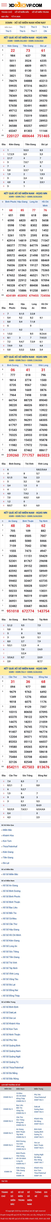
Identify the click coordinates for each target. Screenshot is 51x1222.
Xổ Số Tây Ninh (10, 968)
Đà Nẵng (37, 1121)
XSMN (10, 41)
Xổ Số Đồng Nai (10, 990)
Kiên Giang (13, 46)
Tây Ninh (43, 521)
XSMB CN (8, 1172)
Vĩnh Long (43, 365)
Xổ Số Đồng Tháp (11, 995)
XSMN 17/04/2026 (34, 360)
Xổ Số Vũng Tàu (10, 979)
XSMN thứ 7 (21, 1164)
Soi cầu (5, 17)
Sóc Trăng (28, 677)
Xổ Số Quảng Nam (12, 1051)
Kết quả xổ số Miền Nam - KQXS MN (25, 37)
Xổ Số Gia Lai (9, 1018)
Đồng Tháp (20, 1098)
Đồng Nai (43, 677)
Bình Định (38, 1129)
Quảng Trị (38, 1134)
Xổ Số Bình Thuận (11, 902)
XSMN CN (20, 1176)
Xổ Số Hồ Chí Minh (12, 935)
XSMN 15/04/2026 (34, 672)
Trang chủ (6, 12)
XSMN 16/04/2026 (34, 516)
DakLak (37, 1107)
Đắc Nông (38, 1160)
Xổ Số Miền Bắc (10, 874)
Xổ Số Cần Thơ (10, 924)
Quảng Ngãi (38, 1155)
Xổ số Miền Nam (7, 881)
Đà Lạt (43, 46)
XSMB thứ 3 (8, 1109)
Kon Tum (7, 841)
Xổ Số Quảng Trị (10, 1062)
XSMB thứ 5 (8, 1133)
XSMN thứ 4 (21, 1125)
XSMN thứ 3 (21, 1113)
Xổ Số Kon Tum (10, 1029)
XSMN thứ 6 (21, 1149)
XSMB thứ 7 (8, 1158)
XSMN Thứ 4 (21, 672)
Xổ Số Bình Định (10, 1007)
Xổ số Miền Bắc (7, 869)
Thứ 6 (22, 31)
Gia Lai (37, 1143)
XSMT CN (38, 1176)
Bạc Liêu (19, 1105)
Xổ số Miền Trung (8, 1002)
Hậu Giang (22, 201)
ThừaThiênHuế (10, 846)
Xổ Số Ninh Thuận (11, 1034)
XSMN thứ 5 (21, 1137)
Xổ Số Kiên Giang (11, 940)
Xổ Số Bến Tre (9, 913)
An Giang (12, 521)
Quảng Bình (38, 1132)
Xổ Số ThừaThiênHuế (13, 1067)
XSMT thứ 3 (38, 1112)
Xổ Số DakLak (9, 1012)
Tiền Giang (28, 46)
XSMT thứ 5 (38, 1137)
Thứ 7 (34, 31)
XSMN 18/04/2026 (34, 196)
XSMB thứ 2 (8, 1097)
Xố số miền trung (40, 12)
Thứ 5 (8, 31)
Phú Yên (37, 1095)
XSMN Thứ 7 (21, 196)
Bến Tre (19, 1108)
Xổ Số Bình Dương (11, 891)
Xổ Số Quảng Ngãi (11, 1056)
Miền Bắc (7, 830)
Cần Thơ (13, 677)
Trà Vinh (28, 365)
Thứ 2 (22, 27)
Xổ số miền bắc (22, 12)
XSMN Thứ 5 (21, 516)
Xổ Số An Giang (10, 885)
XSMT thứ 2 (38, 1100)
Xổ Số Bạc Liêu (10, 907)
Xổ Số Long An (10, 946)
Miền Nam (8, 27)
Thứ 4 (45, 27)
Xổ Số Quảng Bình (11, 1045)
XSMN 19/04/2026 (36, 41)
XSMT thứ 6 (38, 1148)
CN (45, 31)
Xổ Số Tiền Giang (11, 957)
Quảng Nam (39, 1109)
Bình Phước (10, 201)
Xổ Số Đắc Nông (11, 1078)
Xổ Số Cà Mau (9, 918)
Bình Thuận (28, 521)
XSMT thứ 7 (38, 1162)
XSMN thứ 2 (21, 1101)
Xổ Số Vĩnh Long (11, 973)
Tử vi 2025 (15, 17)
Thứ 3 (34, 27)
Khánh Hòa (8, 835)
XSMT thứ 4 (38, 1124)
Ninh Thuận (38, 1145)
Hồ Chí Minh (21, 1096)
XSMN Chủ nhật (20, 41)
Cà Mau (19, 1093)
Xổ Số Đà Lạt (9, 984)
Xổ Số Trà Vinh (10, 962)
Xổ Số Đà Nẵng (10, 1073)
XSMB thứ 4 (8, 1121)
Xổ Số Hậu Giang (11, 929)
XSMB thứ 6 (8, 1145)
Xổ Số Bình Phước (11, 896)
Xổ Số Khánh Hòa (11, 1023)
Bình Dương (12, 365)
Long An (34, 201)
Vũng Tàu (20, 1110)
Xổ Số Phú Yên (10, 1040)
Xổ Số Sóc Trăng (11, 951)
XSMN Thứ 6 (21, 360)
